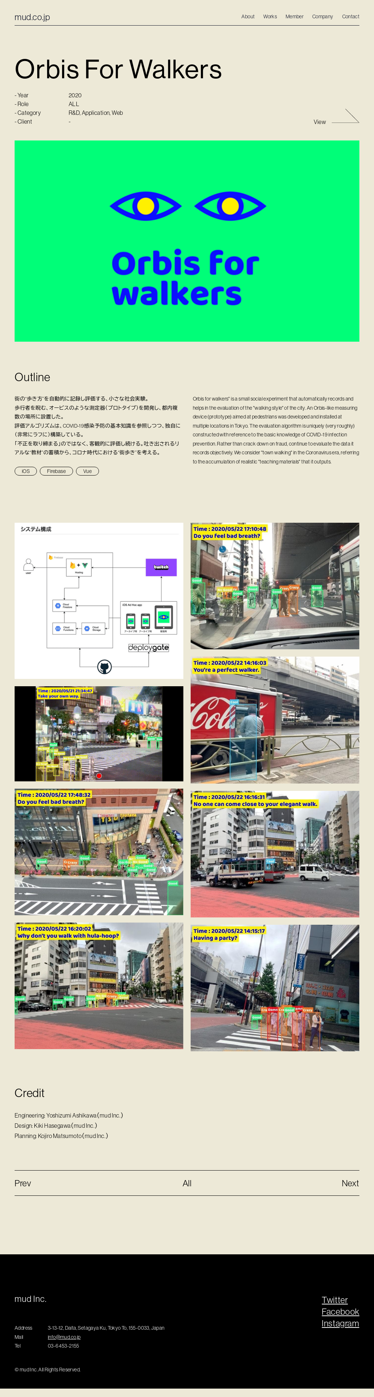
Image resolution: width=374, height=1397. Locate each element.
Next (350, 1183)
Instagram (340, 1323)
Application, (97, 124)
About (248, 16)
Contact (350, 16)
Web (117, 124)
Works (270, 16)
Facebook (340, 1311)
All (187, 1183)
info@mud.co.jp (64, 1337)
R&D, (75, 124)
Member (295, 16)
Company (322, 16)
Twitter (335, 1299)
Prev (23, 1183)
